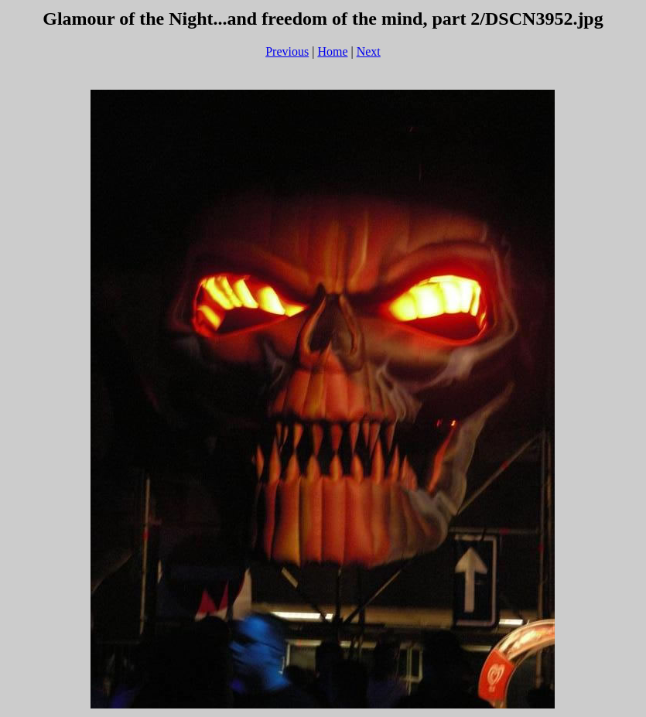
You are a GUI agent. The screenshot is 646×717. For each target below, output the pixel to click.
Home (332, 51)
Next (369, 51)
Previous (287, 51)
